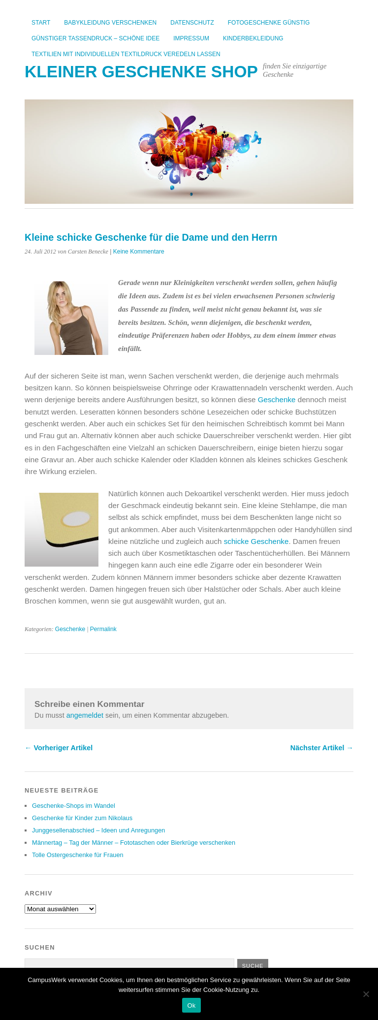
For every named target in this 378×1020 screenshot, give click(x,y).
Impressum (191, 38)
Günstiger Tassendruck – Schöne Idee (95, 38)
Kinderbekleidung (253, 38)
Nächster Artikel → (321, 748)
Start (41, 22)
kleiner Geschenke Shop (141, 72)
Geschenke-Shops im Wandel (73, 805)
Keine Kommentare (138, 251)
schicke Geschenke (256, 541)
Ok (191, 1005)
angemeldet (84, 715)
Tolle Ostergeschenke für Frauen (78, 855)
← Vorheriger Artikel (59, 748)
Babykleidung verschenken (110, 22)
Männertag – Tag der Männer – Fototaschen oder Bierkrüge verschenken (133, 842)
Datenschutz (192, 22)
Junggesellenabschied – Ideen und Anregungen (98, 830)
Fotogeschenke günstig (269, 22)
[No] (366, 994)
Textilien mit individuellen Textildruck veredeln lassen (126, 54)
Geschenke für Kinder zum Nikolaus (82, 818)
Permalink (103, 629)
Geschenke (277, 399)
